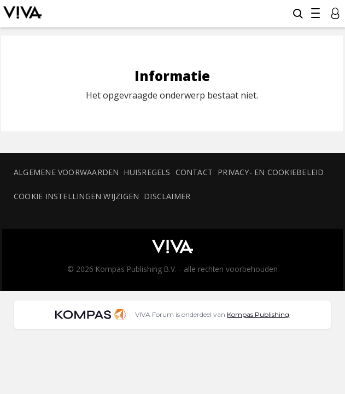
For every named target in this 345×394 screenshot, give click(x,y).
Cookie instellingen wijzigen (76, 196)
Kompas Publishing (258, 314)
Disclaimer (167, 196)
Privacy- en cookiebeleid (271, 172)
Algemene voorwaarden (66, 172)
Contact (194, 172)
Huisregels (147, 172)
